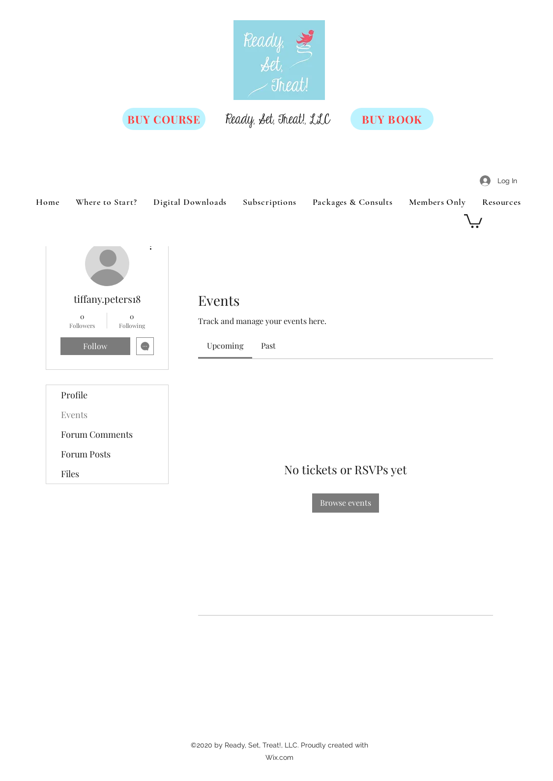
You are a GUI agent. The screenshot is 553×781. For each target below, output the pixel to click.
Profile (74, 395)
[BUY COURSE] (163, 119)
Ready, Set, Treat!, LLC (278, 120)
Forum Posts (86, 454)
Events (74, 415)
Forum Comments (97, 434)
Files (70, 474)
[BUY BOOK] (392, 119)
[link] (225, 345)
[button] (473, 220)
